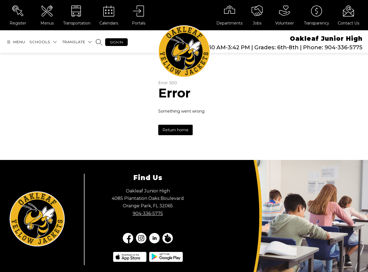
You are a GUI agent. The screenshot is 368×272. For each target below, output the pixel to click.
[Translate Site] (77, 42)
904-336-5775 (148, 213)
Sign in (116, 42)
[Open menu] (15, 42)
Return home (175, 129)
